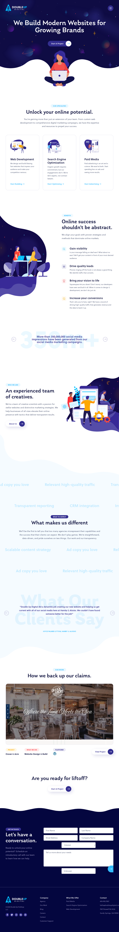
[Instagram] (16, 914)
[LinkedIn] (21, 914)
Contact (43, 917)
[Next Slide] (105, 339)
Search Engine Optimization (76, 905)
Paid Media (70, 901)
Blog (41, 909)
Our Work (43, 905)
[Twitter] (12, 914)
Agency (42, 901)
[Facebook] (7, 914)
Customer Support (46, 921)
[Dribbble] (25, 914)
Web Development (73, 909)
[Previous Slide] (13, 339)
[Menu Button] (110, 8)
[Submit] (110, 869)
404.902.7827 (104, 901)
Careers (43, 913)
